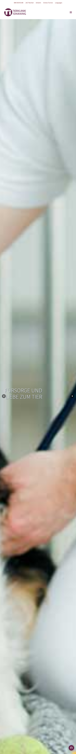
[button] (71, 12)
